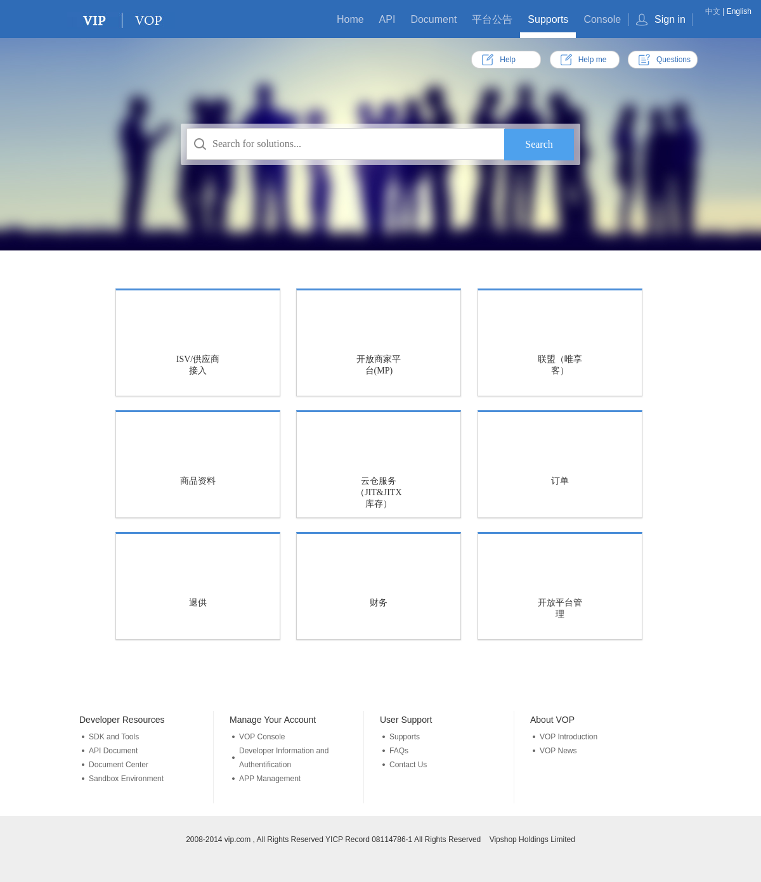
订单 (560, 481)
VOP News (558, 750)
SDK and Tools (114, 736)
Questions (673, 59)
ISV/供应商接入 (197, 364)
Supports (548, 19)
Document (433, 19)
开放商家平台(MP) (378, 364)
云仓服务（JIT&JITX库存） (378, 492)
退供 (198, 602)
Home (350, 19)
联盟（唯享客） (560, 364)
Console (602, 19)
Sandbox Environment (126, 778)
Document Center (118, 764)
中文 (712, 11)
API (387, 19)
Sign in (670, 19)
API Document (113, 750)
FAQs (398, 750)
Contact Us (408, 764)
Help (508, 59)
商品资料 (198, 481)
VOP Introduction (568, 736)
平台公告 (492, 19)
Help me (592, 59)
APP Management (270, 778)
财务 (378, 602)
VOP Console (262, 736)
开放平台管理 (560, 608)
